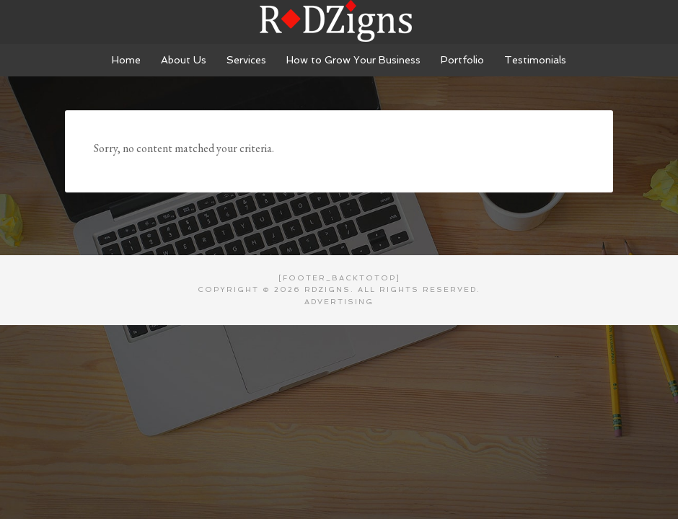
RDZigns (339, 21)
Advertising (339, 302)
